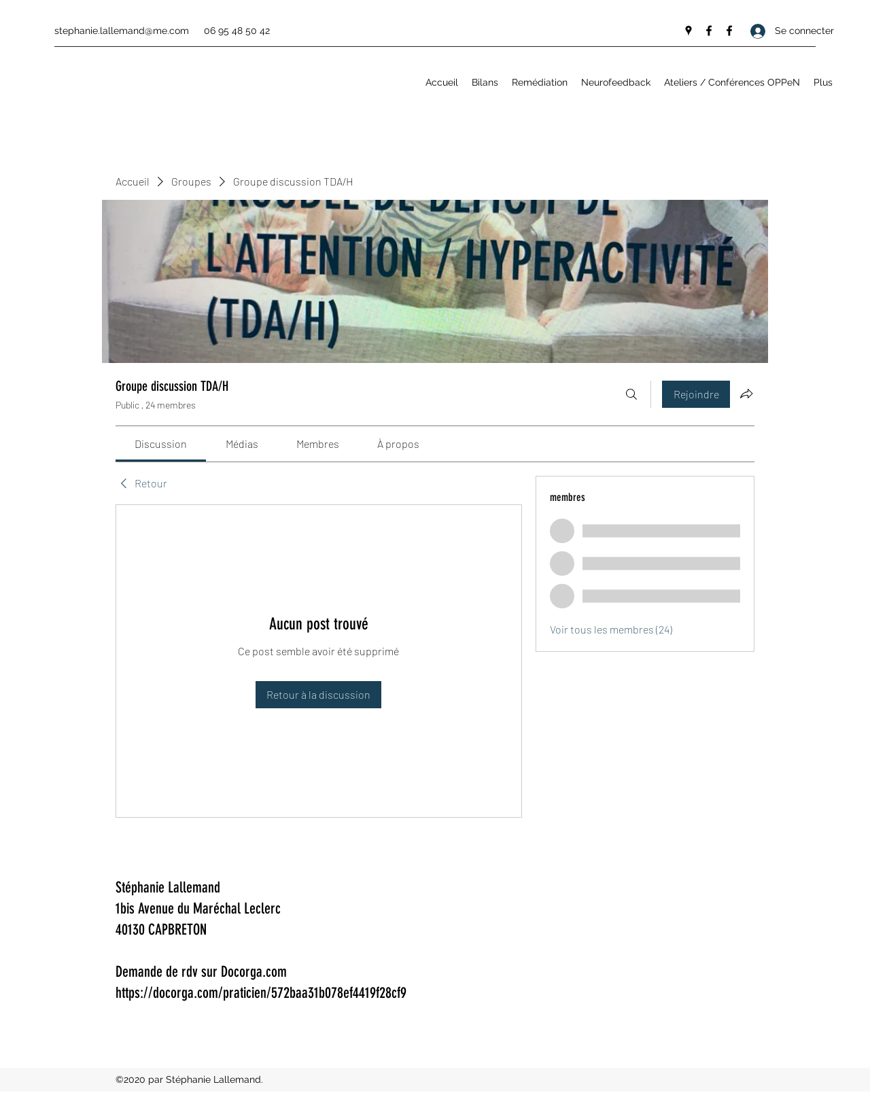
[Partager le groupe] (746, 393)
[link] (161, 443)
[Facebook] (709, 30)
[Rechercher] (631, 394)
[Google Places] (688, 30)
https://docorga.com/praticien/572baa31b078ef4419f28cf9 (261, 993)
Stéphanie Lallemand (168, 887)
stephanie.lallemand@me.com (121, 30)
